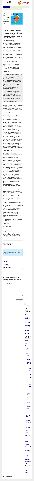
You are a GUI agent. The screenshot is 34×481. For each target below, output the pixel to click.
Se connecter (5, 264)
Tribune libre (27, 459)
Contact (16, 477)
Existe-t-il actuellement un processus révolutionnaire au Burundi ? (28, 324)
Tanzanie (31, 384)
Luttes (26, 439)
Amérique (28, 420)
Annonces (16, 6)
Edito (12, 8)
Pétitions (19, 8)
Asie (27, 412)
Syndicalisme (28, 422)
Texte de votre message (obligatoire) (11, 277)
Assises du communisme (24, 6)
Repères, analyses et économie (27, 443)
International (27, 345)
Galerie (16, 8)
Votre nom (5, 261)
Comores (31, 365)
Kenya (30, 381)
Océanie (27, 432)
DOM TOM (28, 425)
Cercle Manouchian (6, 8)
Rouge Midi (8, 2)
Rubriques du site (6, 6)
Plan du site (5, 477)
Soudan (30, 370)
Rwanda (30, 386)
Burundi (30, 368)
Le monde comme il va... (28, 429)
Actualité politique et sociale (27, 342)
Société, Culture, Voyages (26, 455)
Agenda (12, 6)
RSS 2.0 (21, 477)
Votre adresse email (7, 267)
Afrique (27, 355)
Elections (26, 472)
